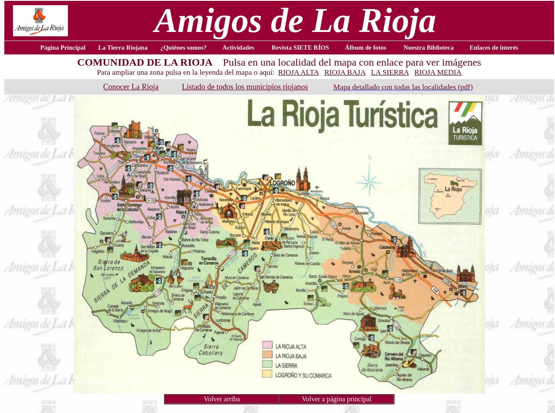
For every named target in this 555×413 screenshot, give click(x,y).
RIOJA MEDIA (438, 72)
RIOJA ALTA (298, 72)
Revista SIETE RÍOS (300, 47)
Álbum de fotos (365, 47)
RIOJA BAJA (345, 72)
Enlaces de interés (494, 47)
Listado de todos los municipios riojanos (245, 87)
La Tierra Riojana (123, 47)
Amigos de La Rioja (295, 20)
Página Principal (63, 47)
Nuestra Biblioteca (429, 47)
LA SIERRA (390, 72)
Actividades (238, 47)
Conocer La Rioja (131, 87)
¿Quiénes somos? (183, 47)
